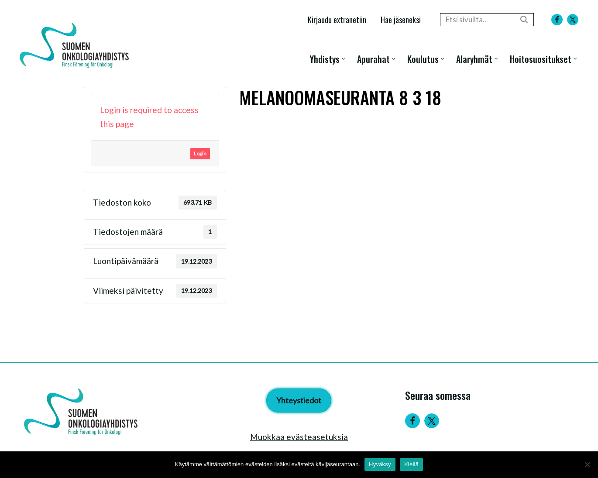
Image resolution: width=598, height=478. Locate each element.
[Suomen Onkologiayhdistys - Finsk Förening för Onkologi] (76, 45)
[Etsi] (477, 19)
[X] (572, 19)
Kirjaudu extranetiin (337, 19)
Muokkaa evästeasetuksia (299, 437)
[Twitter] (431, 420)
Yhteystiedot (298, 400)
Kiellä (411, 464)
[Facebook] (557, 19)
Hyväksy (380, 464)
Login (200, 153)
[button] (343, 58)
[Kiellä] (587, 464)
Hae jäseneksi (401, 19)
